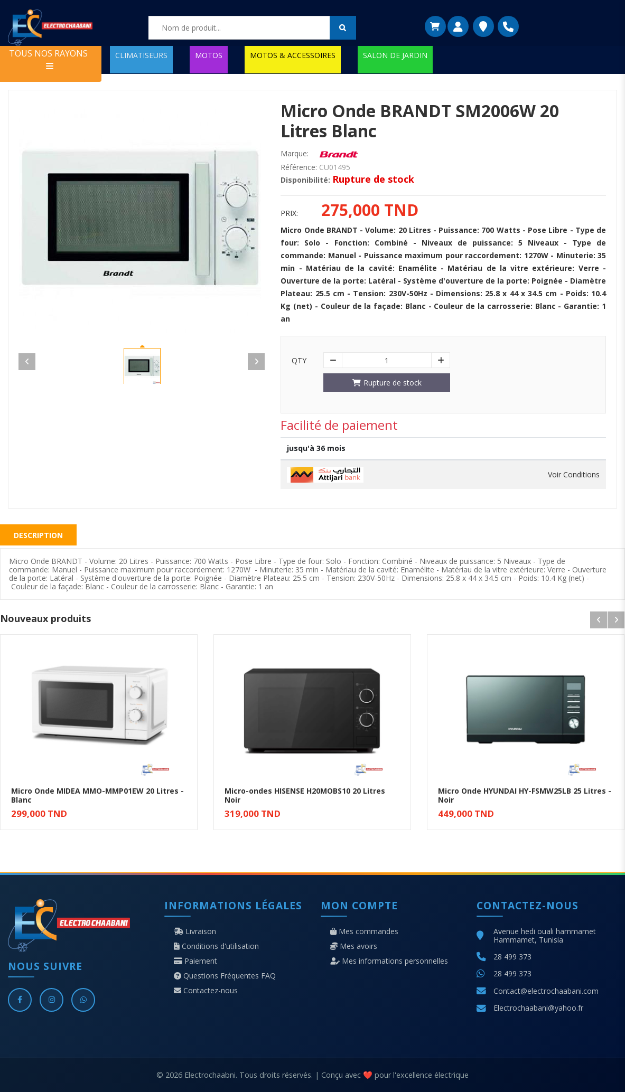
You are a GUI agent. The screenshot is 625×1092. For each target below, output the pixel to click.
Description (38, 535)
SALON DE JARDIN (395, 55)
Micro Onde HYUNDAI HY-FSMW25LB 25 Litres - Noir (524, 795)
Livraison (195, 931)
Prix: (289, 213)
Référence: (299, 167)
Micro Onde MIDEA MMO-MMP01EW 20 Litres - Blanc (97, 795)
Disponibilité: (305, 180)
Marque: (295, 153)
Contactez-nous (206, 990)
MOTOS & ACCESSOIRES (292, 55)
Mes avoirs (353, 946)
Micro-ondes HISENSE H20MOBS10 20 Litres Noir (305, 795)
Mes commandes (364, 931)
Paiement (195, 961)
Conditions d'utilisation (216, 946)
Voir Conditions (574, 474)
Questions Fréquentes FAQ (225, 976)
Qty (299, 360)
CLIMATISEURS (141, 55)
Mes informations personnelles (389, 961)
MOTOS (208, 55)
